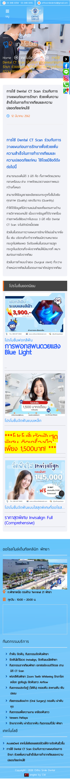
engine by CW (35, 774)
